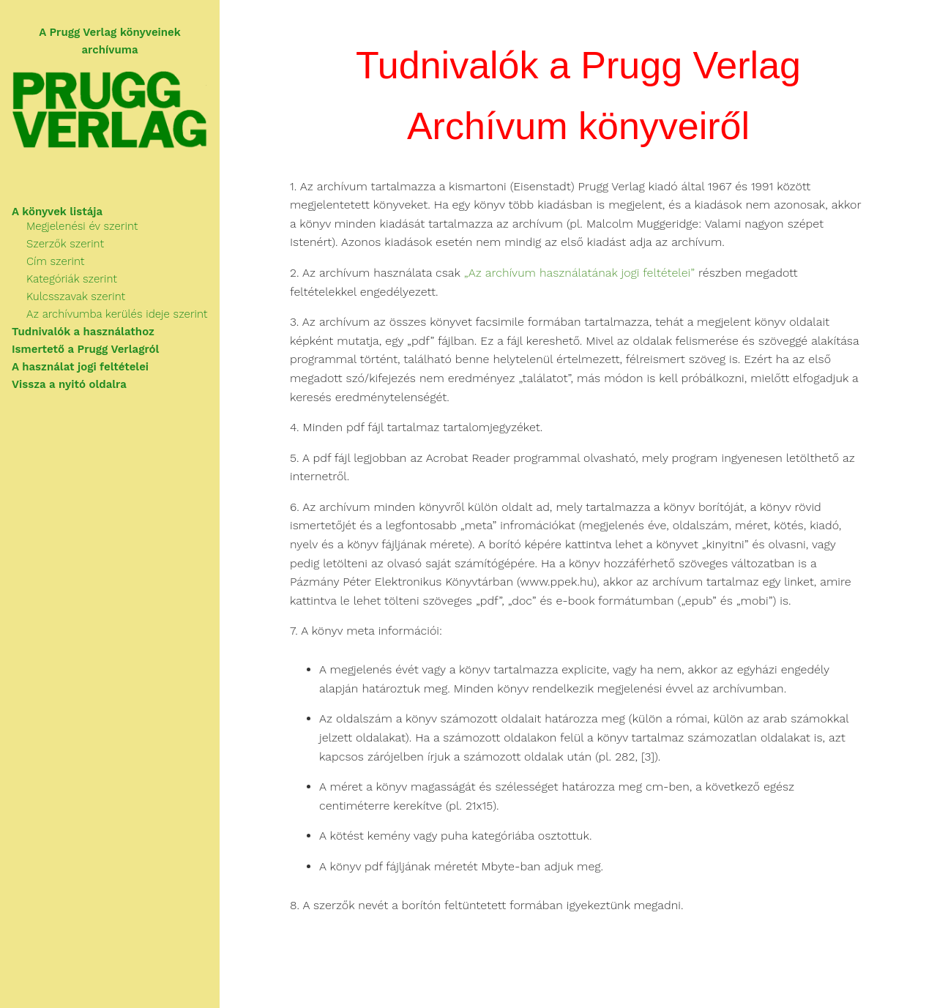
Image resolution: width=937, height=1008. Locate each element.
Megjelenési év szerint (82, 226)
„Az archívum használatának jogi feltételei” (579, 273)
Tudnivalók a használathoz (83, 331)
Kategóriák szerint (71, 278)
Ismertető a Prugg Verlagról (85, 349)
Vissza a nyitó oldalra (69, 384)
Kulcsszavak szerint (75, 296)
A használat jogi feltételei (80, 366)
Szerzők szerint (65, 243)
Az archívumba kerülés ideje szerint (116, 314)
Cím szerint (55, 261)
